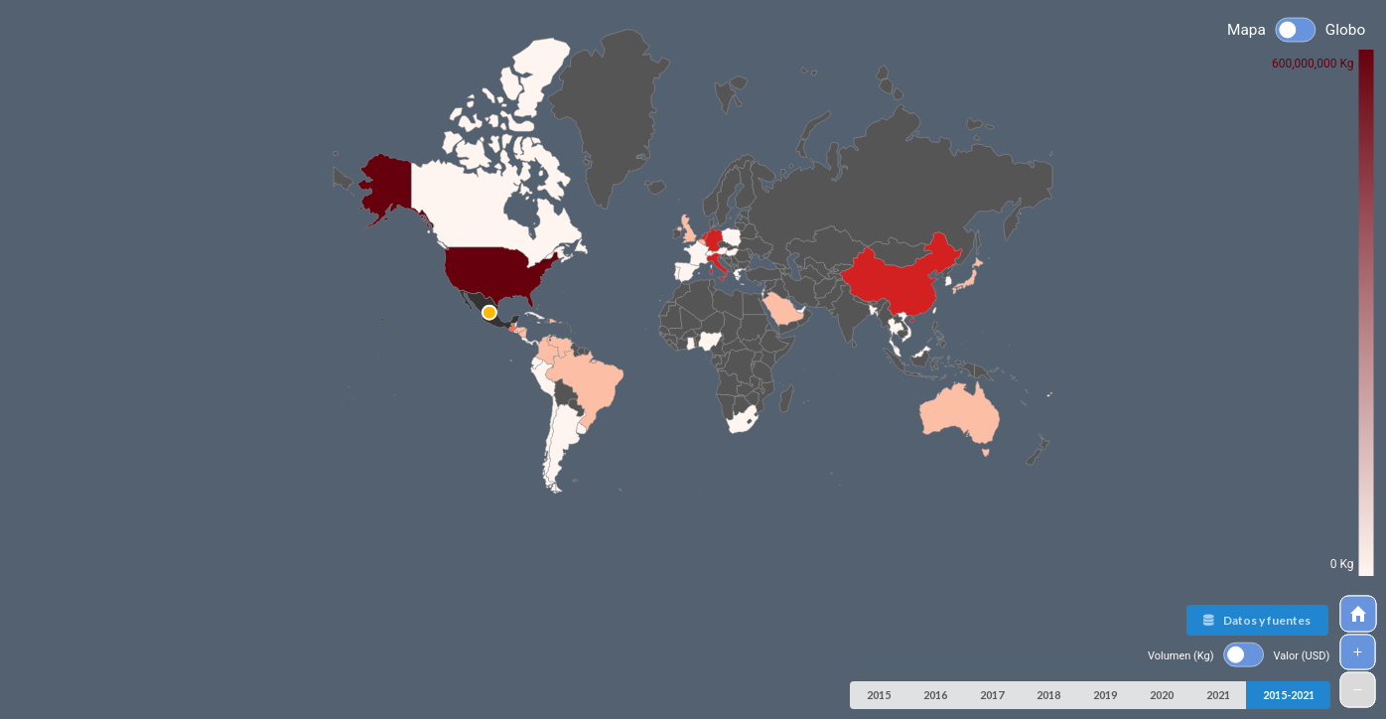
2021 (1218, 694)
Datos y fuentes (1256, 620)
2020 (1162, 694)
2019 (1105, 694)
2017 (992, 694)
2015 (879, 694)
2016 (935, 694)
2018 (1048, 694)
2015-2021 (1289, 694)
